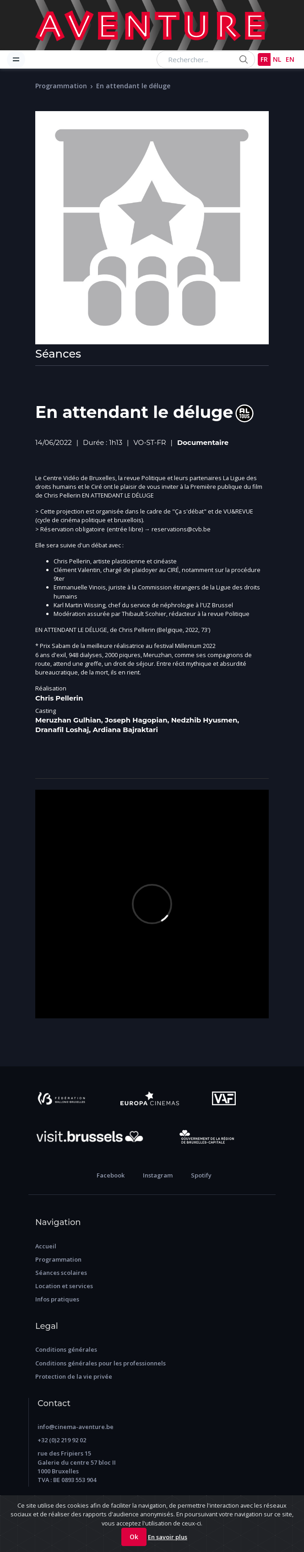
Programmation (61, 85)
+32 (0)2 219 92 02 (62, 1440)
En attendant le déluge (133, 85)
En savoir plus (167, 1537)
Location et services (64, 1286)
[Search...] (206, 59)
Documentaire (202, 443)
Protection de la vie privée (73, 1376)
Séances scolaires (61, 1272)
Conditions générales (66, 1349)
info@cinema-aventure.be (76, 1427)
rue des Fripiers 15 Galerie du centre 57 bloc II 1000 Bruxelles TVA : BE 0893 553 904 (77, 1466)
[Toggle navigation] (16, 59)
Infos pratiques (57, 1299)
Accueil (45, 1246)
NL (277, 59)
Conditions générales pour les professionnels (100, 1363)
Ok (134, 1536)
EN (290, 59)
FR (264, 59)
